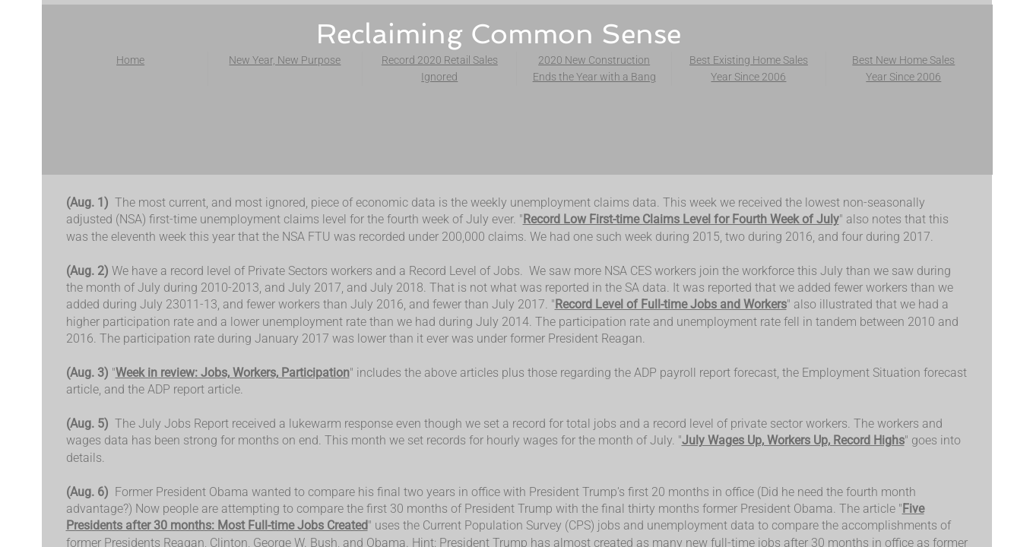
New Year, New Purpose (285, 60)
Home (130, 60)
